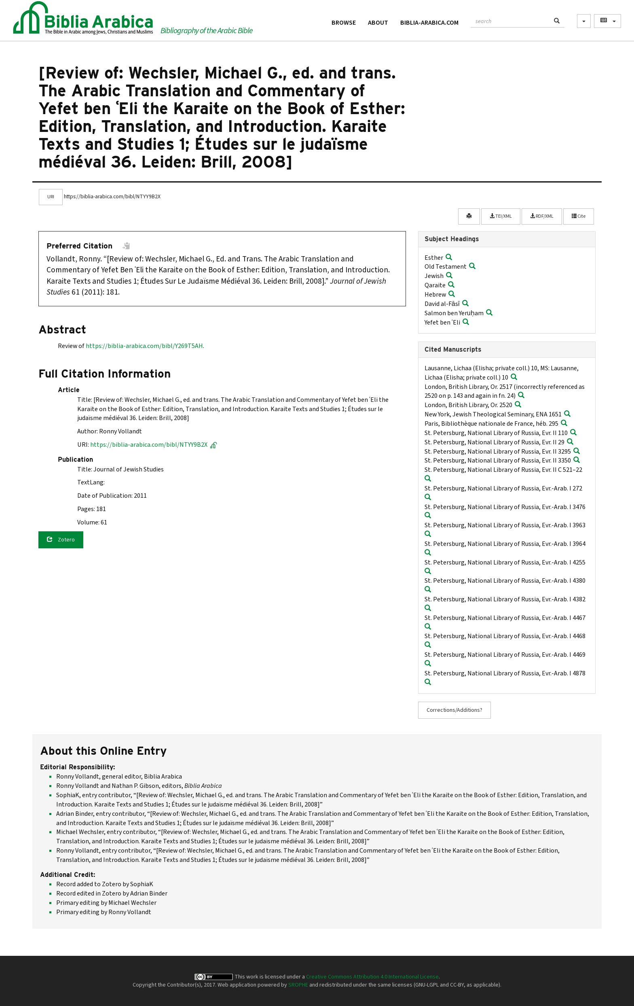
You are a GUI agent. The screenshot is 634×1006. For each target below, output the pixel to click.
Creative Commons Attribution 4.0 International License (372, 977)
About (378, 22)
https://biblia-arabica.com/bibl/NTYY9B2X (153, 444)
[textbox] (510, 20)
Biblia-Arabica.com (429, 22)
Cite (578, 216)
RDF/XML (542, 216)
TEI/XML (501, 216)
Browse (344, 22)
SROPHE (298, 985)
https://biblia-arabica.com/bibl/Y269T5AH (144, 346)
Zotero (61, 540)
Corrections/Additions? (454, 710)
